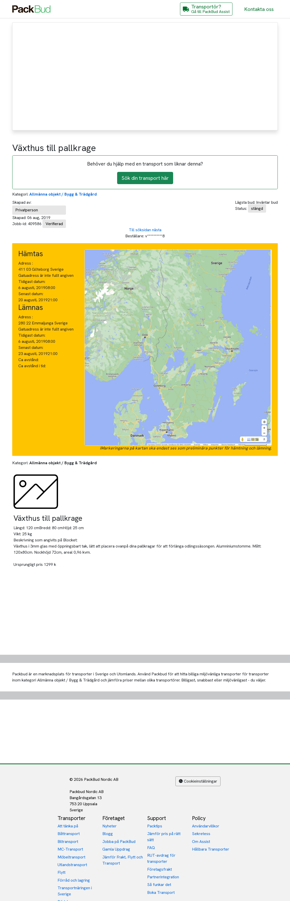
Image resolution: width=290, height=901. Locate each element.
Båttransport (69, 833)
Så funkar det (159, 884)
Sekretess (201, 833)
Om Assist (201, 841)
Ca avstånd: (29, 359)
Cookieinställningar (198, 781)
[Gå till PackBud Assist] (206, 9)
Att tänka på (68, 826)
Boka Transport (161, 892)
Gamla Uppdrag (116, 849)
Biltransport (68, 841)
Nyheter (109, 826)
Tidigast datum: (31, 281)
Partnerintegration (163, 877)
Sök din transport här (145, 178)
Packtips (154, 826)
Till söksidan (140, 230)
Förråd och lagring (74, 880)
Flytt (61, 872)
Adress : (25, 263)
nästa (156, 230)
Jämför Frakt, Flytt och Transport (122, 860)
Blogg (107, 833)
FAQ (151, 847)
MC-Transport (70, 849)
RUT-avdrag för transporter (161, 858)
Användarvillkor (205, 826)
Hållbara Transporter (210, 849)
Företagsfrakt (159, 869)
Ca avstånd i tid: (32, 365)
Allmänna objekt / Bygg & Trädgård (63, 194)
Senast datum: (30, 293)
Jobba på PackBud (118, 841)
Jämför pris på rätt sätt (164, 836)
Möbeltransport (71, 857)
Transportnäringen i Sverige (75, 891)
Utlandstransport (72, 864)
